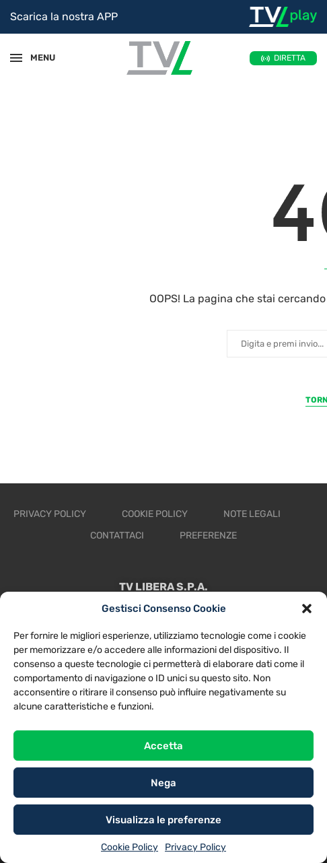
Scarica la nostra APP (64, 16)
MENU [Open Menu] (36, 58)
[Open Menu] (16, 58)
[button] (307, 608)
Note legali (252, 514)
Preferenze (208, 535)
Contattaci (117, 535)
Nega (163, 783)
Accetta (163, 746)
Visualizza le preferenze (163, 820)
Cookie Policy (129, 847)
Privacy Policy (195, 847)
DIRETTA (289, 58)
